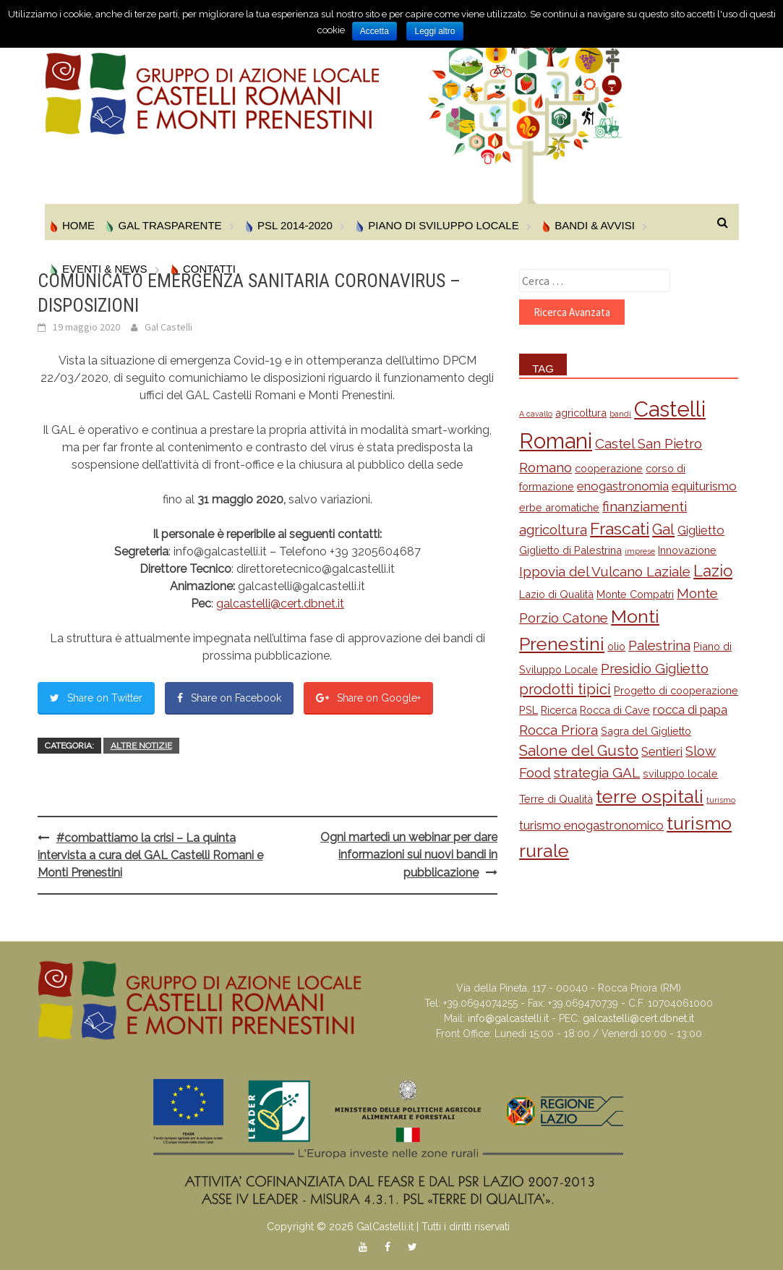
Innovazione (687, 550)
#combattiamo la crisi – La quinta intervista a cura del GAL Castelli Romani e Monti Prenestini (150, 855)
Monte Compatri (635, 594)
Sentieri (662, 751)
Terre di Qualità (556, 799)
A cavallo (535, 413)
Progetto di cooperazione (676, 690)
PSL (528, 710)
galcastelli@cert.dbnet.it (280, 603)
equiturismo (704, 486)
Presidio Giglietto (655, 668)
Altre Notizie (141, 746)
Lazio (712, 570)
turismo (720, 800)
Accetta (374, 31)
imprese (640, 551)
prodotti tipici (565, 689)
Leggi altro (434, 31)
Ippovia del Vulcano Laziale (604, 571)
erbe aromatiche (559, 507)
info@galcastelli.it (508, 1018)
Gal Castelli (168, 326)
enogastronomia (623, 486)
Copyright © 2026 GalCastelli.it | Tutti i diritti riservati (388, 1226)
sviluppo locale (680, 773)
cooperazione (609, 468)
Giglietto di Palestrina (570, 550)
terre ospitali (649, 796)
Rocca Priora (558, 730)
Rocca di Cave (615, 710)
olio (616, 646)
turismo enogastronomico (591, 825)
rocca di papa (690, 709)
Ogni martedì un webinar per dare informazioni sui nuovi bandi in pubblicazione (408, 854)
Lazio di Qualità (556, 594)
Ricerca (559, 710)
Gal (663, 529)
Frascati (619, 528)
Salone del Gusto (578, 750)
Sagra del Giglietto (646, 731)
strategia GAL (597, 772)
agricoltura (581, 412)
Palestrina (659, 645)
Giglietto (700, 530)
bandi (620, 413)
